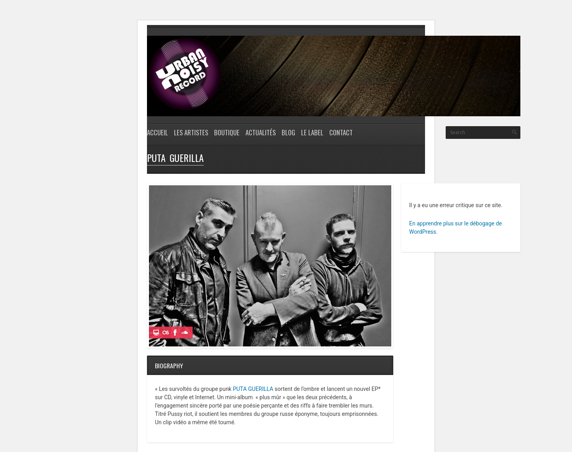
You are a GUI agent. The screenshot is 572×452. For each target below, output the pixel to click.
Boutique (227, 132)
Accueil (157, 132)
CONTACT (341, 132)
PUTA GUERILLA (253, 389)
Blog (288, 132)
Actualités (260, 132)
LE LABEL (312, 132)
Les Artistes (191, 132)
